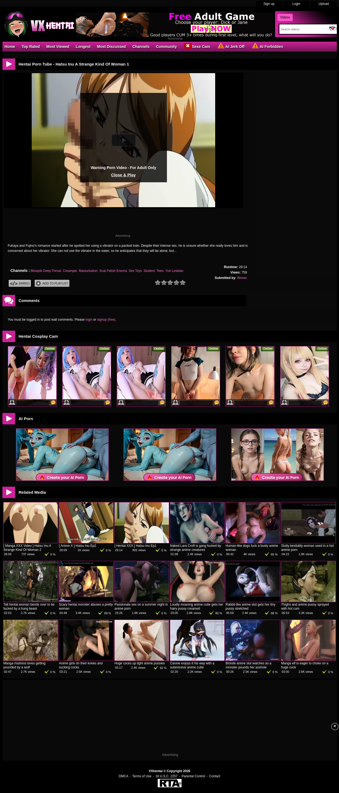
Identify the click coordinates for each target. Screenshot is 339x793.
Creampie (70, 271)
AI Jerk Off (230, 46)
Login (296, 4)
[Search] (303, 29)
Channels (140, 46)
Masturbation (88, 271)
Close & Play (123, 175)
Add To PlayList (52, 283)
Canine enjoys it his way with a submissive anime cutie (192, 665)
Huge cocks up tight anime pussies (140, 663)
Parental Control (193, 776)
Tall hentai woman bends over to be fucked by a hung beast (29, 606)
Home (10, 46)
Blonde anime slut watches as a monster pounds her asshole (249, 665)
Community (166, 46)
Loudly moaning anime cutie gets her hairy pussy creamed (196, 606)
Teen (160, 271)
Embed (20, 283)
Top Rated (30, 46)
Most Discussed (111, 46)
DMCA (123, 776)
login (89, 319)
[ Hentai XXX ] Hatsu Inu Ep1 (136, 546)
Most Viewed (57, 46)
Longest (83, 46)
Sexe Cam (196, 46)
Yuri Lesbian (174, 271)
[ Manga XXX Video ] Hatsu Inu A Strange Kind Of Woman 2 (27, 548)
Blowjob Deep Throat (46, 271)
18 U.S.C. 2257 (166, 776)
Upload (323, 4)
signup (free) (106, 319)
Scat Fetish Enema (113, 271)
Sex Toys (135, 271)
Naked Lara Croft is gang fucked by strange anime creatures (195, 548)
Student (149, 271)
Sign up (269, 4)
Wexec (242, 278)
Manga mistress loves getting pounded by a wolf (25, 665)
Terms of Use (141, 776)
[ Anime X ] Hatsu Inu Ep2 (77, 546)
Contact (214, 776)
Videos (285, 17)
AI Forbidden (267, 46)
